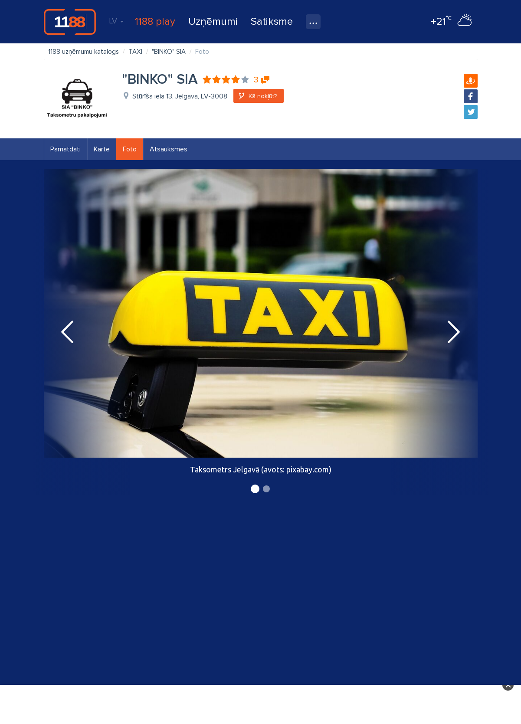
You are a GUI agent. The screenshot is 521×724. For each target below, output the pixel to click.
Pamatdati (65, 149)
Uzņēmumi (213, 21)
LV (116, 21)
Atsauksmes (168, 149)
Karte (102, 149)
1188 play (155, 21)
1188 (70, 22)
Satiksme (272, 21)
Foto (130, 149)
